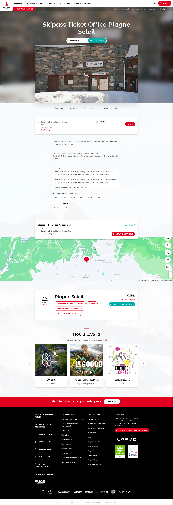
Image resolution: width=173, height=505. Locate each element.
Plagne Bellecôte (94, 442)
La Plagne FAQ (43, 449)
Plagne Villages (93, 460)
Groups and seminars (68, 462)
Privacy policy (75, 502)
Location (104, 108)
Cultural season (122, 380)
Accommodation (35, 4)
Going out (52, 4)
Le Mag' (87, 4)
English (154, 3)
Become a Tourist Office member (72, 419)
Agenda (77, 4)
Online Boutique (44, 434)
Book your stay (24, 9)
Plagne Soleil (129, 225)
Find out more (97, 41)
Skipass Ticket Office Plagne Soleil (159, 9)
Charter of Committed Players (71, 458)
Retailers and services (140, 9)
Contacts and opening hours (133, 430)
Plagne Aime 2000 (94, 464)
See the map (45, 130)
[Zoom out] (170, 273)
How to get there (124, 234)
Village (115, 108)
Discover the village (123, 304)
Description (74, 108)
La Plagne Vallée (93, 419)
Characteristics (90, 108)
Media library (65, 435)
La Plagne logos (66, 439)
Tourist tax (65, 430)
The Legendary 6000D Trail (86, 380)
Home (110, 9)
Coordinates (59, 108)
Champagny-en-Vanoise (96, 428)
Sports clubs (42, 457)
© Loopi (170, 280)
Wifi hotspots (66, 444)
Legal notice (61, 502)
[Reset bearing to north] (170, 276)
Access (92, 303)
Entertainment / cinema (68, 314)
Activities (65, 4)
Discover (18, 4)
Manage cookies (110, 502)
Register (112, 402)
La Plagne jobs (43, 442)
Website (102, 122)
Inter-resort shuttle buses (70, 303)
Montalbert (92, 433)
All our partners (44, 474)
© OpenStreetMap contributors (158, 280)
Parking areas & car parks (69, 309)
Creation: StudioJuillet (92, 502)
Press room (65, 453)
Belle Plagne (92, 455)
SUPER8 (51, 380)
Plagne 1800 (92, 437)
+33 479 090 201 (128, 299)
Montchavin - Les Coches (97, 424)
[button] (143, 363)
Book (130, 124)
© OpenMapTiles (144, 280)
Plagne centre (93, 446)
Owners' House (66, 448)
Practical (127, 9)
